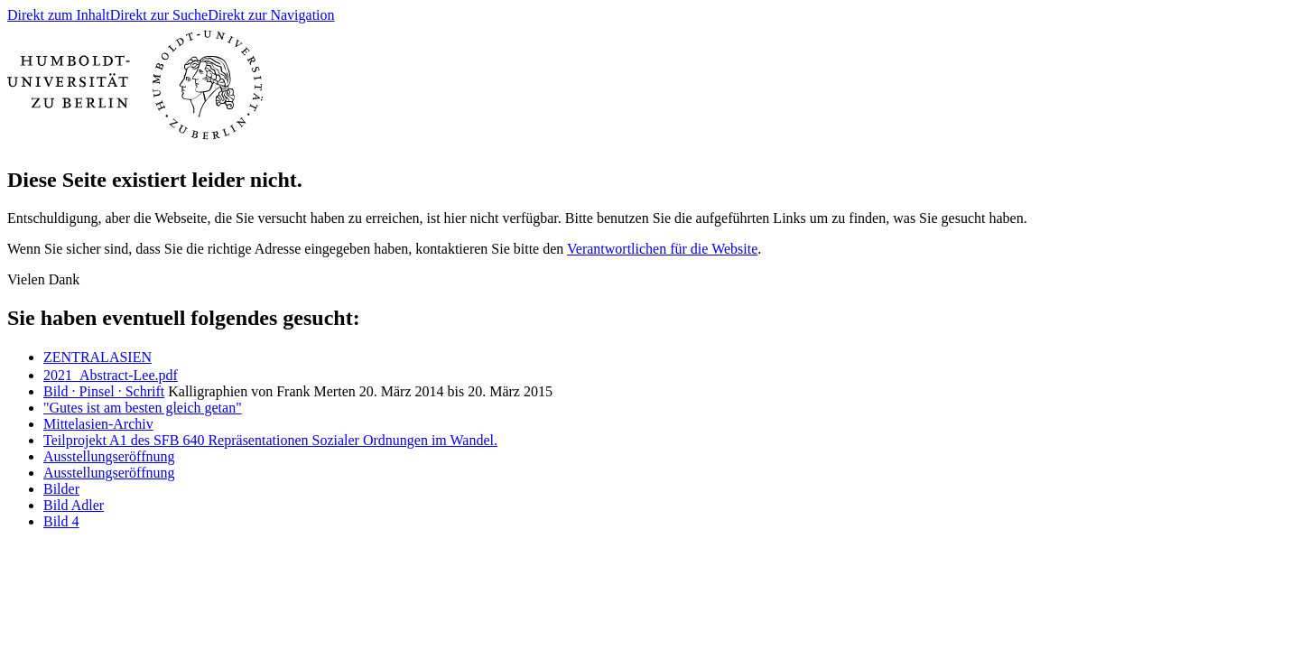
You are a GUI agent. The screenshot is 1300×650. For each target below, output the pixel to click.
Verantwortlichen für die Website (662, 248)
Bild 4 (61, 521)
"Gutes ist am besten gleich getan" (142, 407)
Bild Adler (73, 505)
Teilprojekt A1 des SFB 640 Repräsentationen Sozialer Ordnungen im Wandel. (270, 440)
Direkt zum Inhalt (58, 15)
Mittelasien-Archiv (98, 424)
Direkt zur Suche (159, 15)
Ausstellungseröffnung (108, 456)
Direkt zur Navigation (271, 15)
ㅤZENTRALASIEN (97, 357)
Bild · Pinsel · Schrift (103, 391)
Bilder (61, 489)
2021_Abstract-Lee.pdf (110, 375)
